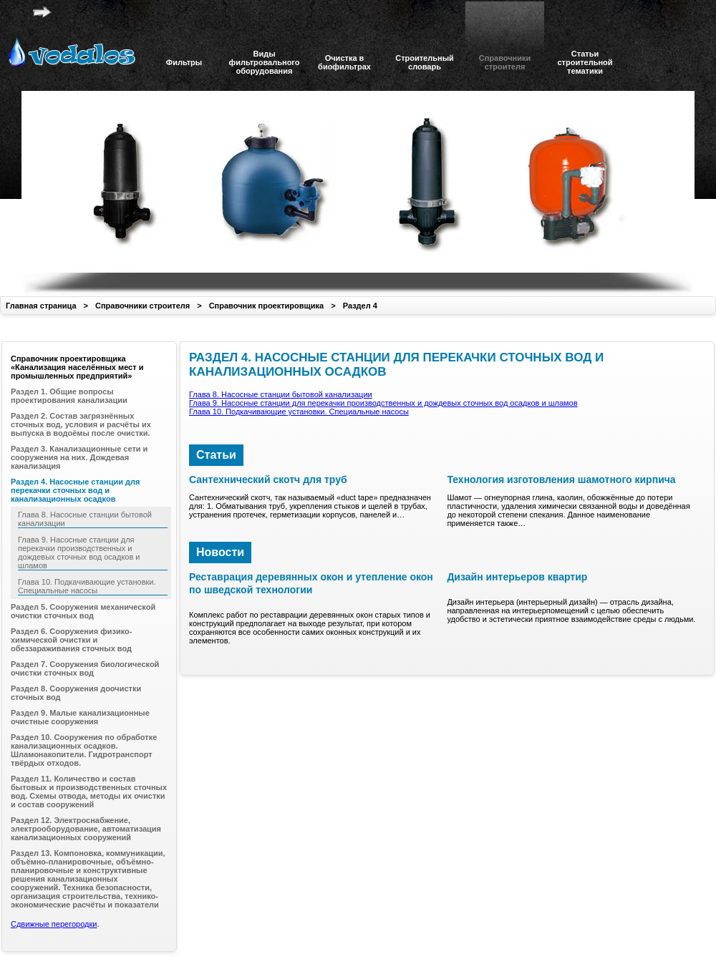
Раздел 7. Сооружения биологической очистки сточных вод (85, 668)
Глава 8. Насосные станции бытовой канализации (280, 394)
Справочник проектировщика (266, 305)
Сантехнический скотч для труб (268, 479)
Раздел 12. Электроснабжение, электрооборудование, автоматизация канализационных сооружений (86, 829)
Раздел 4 (360, 305)
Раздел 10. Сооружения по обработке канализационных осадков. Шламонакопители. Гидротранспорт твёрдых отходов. (84, 750)
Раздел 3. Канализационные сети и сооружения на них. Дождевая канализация (79, 457)
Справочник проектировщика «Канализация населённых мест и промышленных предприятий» (77, 367)
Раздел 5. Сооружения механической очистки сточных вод (83, 611)
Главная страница (41, 305)
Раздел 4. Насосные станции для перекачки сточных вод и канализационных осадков (75, 490)
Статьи (216, 455)
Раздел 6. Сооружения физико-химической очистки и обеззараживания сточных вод (71, 640)
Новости (220, 552)
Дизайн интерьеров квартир (517, 577)
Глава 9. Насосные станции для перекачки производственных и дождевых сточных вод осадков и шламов (383, 403)
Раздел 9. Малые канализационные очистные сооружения (80, 717)
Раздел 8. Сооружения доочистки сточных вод (76, 692)
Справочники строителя (142, 305)
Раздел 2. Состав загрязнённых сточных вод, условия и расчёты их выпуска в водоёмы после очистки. (81, 424)
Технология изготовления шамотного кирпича (561, 479)
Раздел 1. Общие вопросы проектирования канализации (69, 395)
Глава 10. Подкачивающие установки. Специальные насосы (299, 411)
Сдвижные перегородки (54, 924)
